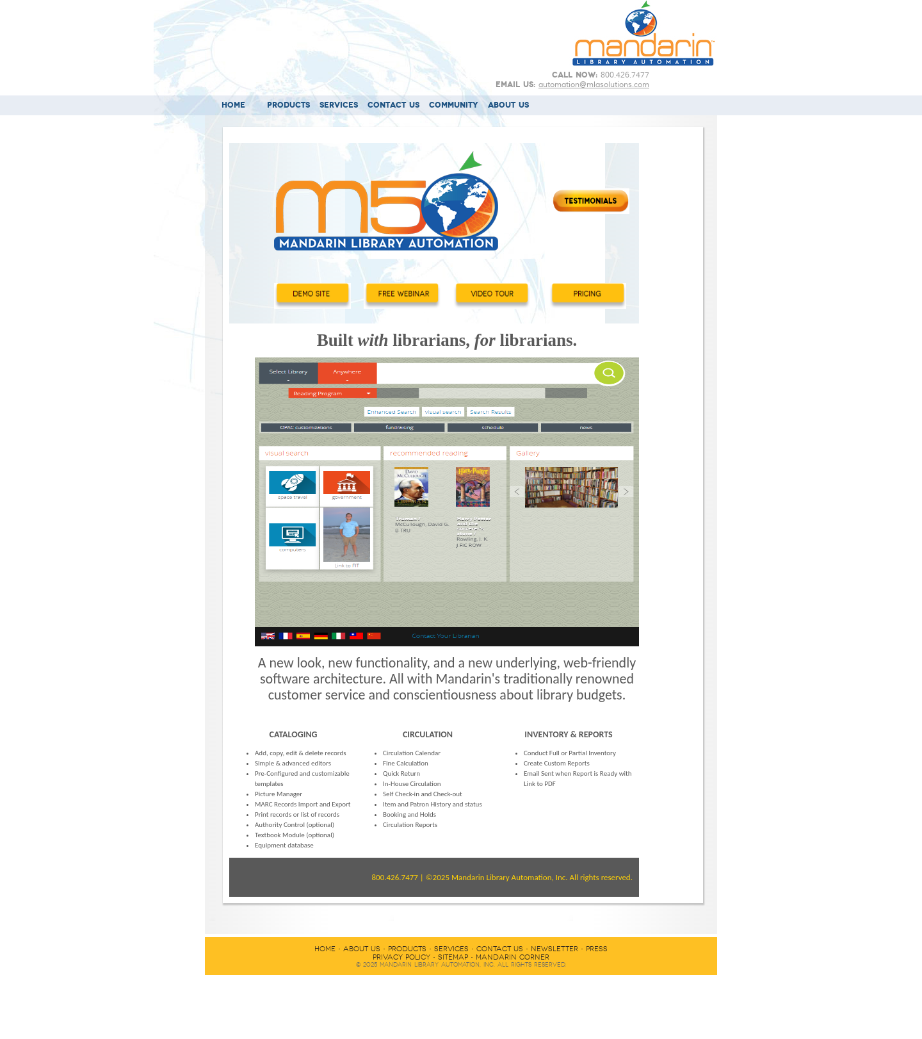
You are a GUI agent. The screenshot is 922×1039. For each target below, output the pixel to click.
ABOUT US (508, 105)
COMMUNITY (453, 105)
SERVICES (338, 105)
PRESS (597, 949)
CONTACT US (393, 105)
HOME (233, 105)
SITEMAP (453, 957)
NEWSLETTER (554, 949)
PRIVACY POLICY (401, 957)
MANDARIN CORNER (512, 957)
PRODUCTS (288, 105)
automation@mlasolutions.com (593, 84)
